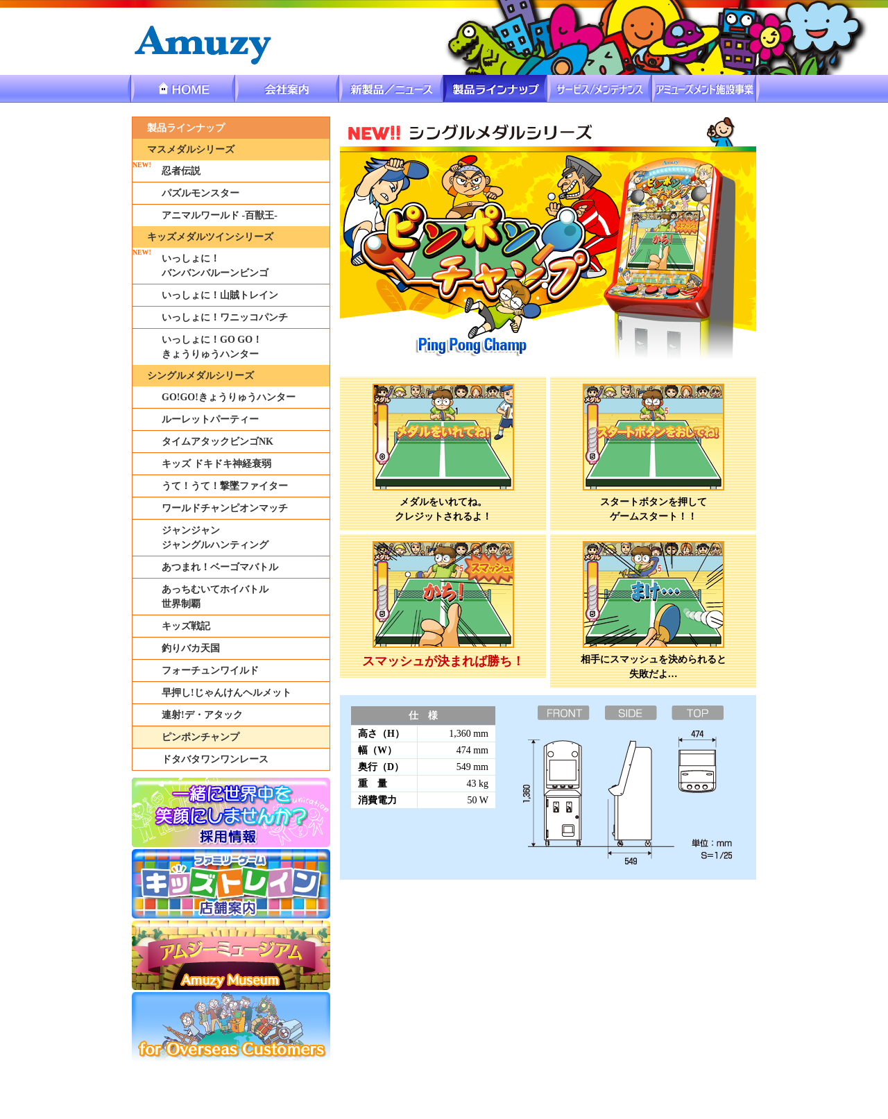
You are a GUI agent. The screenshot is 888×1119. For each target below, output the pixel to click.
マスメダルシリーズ (190, 149)
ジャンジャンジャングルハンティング (215, 537)
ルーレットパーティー (210, 419)
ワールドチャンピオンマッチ (225, 508)
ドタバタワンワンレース (215, 759)
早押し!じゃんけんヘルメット (226, 692)
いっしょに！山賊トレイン (220, 295)
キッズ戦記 (186, 626)
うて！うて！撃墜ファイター (225, 486)
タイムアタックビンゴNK (217, 441)
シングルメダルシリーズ (200, 375)
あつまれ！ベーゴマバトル (220, 567)
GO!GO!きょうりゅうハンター (229, 397)
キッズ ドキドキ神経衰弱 (216, 464)
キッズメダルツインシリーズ (210, 237)
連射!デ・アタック (202, 715)
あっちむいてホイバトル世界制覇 (215, 596)
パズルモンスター (200, 193)
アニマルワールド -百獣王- (220, 215)
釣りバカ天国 (191, 648)
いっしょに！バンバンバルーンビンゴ (215, 265)
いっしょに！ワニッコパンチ (225, 317)
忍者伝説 (181, 171)
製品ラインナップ (186, 128)
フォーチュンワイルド (210, 670)
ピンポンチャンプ (200, 737)
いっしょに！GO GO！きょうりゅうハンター (212, 346)
